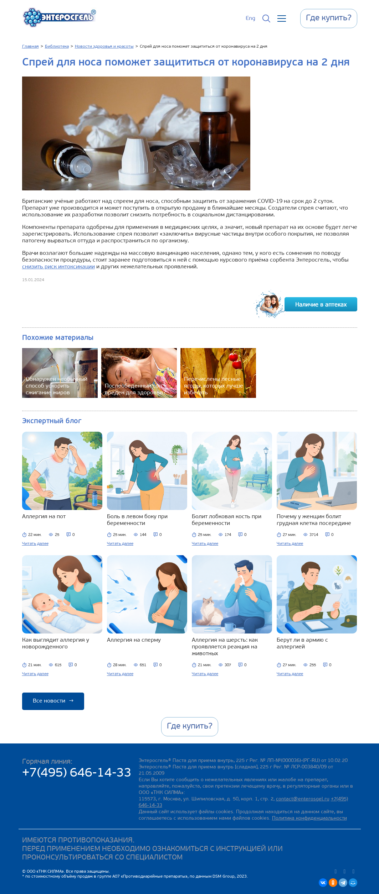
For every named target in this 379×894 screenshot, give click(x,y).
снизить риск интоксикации (58, 267)
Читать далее (35, 544)
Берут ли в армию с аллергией (302, 643)
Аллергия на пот (44, 517)
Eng (250, 18)
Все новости (53, 701)
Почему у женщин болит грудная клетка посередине (314, 520)
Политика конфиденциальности (309, 818)
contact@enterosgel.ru (302, 799)
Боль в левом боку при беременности (137, 520)
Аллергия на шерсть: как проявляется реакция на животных (225, 647)
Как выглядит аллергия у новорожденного (55, 643)
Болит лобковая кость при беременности (226, 520)
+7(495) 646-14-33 (77, 773)
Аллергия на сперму (134, 640)
